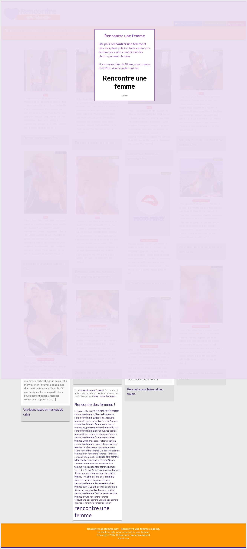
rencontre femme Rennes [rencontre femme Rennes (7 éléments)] (96, 480)
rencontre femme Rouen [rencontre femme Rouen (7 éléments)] (88, 483)
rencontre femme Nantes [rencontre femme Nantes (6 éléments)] (87, 463)
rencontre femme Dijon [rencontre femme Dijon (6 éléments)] (103, 440)
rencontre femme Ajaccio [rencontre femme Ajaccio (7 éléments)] (88, 417)
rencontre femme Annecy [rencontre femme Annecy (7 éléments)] (88, 424)
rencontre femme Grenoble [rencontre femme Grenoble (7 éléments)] (89, 444)
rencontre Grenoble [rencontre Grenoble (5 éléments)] (98, 500)
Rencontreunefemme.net (103, 528)
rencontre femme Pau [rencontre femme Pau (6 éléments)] (92, 473)
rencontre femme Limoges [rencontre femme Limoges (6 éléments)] (95, 450)
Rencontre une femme (125, 82)
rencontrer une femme (91, 390)
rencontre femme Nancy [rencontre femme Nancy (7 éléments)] (101, 459)
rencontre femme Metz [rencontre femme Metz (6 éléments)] (86, 456)
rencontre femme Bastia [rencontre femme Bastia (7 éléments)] (105, 427)
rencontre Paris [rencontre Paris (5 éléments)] (86, 503)
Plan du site (123, 538)
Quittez (124, 96)
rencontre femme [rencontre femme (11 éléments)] (105, 411)
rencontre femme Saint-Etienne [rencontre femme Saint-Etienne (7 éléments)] (94, 485)
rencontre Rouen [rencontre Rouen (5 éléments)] (103, 503)
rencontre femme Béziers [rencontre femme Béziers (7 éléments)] (103, 434)
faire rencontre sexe (104, 396)
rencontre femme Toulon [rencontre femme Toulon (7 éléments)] (100, 490)
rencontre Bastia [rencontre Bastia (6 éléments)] (83, 411)
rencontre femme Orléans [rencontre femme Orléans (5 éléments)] (87, 470)
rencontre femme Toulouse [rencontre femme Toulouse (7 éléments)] (89, 493)
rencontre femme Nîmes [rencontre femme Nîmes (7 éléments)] (101, 466)
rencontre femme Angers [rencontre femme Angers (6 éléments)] (104, 421)
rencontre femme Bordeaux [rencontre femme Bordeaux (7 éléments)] (90, 430)
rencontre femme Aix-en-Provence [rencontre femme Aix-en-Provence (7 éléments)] (94, 414)
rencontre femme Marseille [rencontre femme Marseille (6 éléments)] (102, 453)
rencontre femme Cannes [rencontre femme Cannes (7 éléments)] (88, 437)
